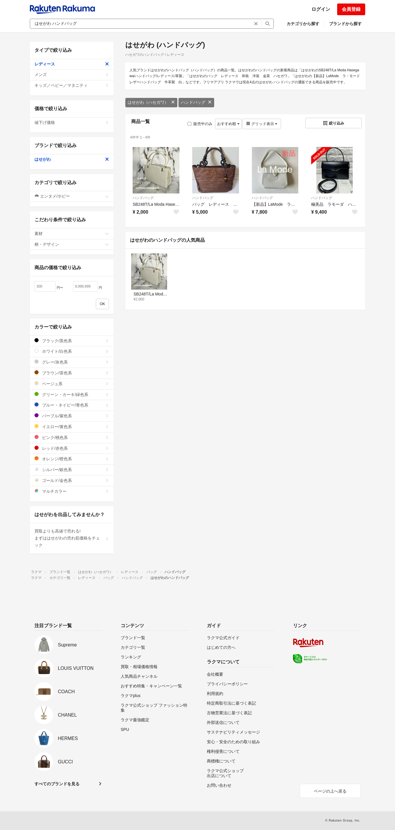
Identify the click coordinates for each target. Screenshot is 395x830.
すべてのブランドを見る (56, 783)
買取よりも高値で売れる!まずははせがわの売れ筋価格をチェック (71, 538)
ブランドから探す (345, 23)
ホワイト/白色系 (71, 351)
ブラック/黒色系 (71, 340)
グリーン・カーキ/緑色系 (71, 394)
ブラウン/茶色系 (71, 372)
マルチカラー (71, 491)
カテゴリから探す (303, 23)
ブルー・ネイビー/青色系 (71, 404)
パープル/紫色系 (71, 415)
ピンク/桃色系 (71, 437)
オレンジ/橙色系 (71, 458)
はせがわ (71, 159)
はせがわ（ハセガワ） (151, 102)
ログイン (320, 9)
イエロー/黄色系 (71, 426)
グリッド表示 (261, 124)
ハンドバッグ (196, 102)
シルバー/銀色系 (71, 469)
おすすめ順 (228, 124)
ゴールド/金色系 (71, 480)
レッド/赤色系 (71, 448)
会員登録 (351, 9)
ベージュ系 (71, 383)
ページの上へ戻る (330, 791)
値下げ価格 (71, 122)
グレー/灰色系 (71, 361)
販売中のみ (200, 124)
